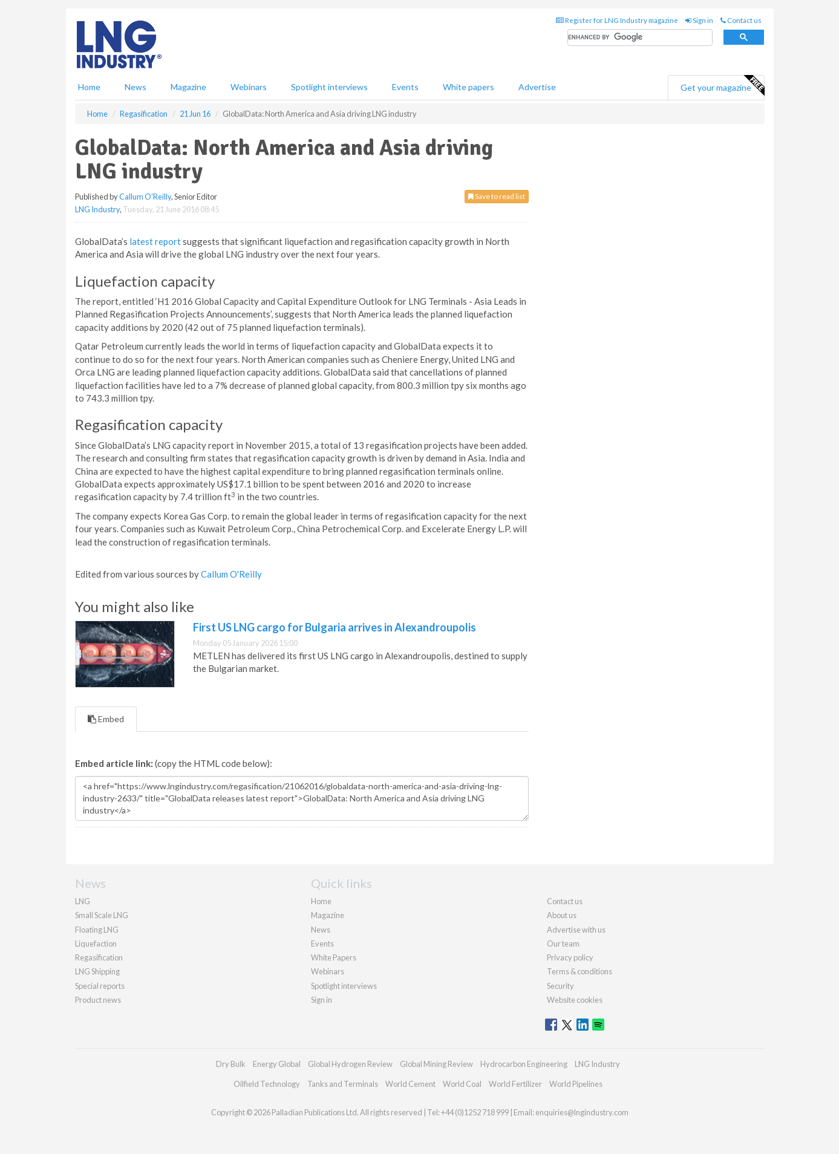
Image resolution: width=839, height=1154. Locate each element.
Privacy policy (570, 957)
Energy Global (277, 1064)
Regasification (99, 957)
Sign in (699, 20)
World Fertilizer (515, 1084)
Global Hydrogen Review (350, 1064)
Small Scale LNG (101, 915)
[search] (640, 38)
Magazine (188, 87)
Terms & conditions (579, 971)
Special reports (100, 986)
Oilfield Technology (266, 1084)
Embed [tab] (106, 719)
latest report (155, 241)
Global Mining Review (436, 1064)
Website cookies (574, 1000)
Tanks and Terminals (342, 1084)
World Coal (462, 1084)
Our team (563, 943)
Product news (98, 1000)
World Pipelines (575, 1084)
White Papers (333, 957)
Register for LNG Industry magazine (617, 20)
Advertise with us (576, 929)
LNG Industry (97, 209)
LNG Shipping (97, 971)
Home (89, 87)
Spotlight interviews (329, 87)
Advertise (537, 87)
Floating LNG (97, 929)
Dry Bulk (231, 1064)
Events (405, 87)
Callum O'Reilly (145, 196)
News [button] (135, 87)
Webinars (248, 87)
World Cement (410, 1084)
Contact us (741, 20)
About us (561, 915)
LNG (82, 901)
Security (560, 986)
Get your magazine (722, 86)
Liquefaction (96, 943)
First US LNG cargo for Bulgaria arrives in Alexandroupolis (334, 627)
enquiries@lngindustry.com (581, 1112)
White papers (468, 87)
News (320, 929)
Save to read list (496, 196)
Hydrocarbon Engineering (523, 1064)
